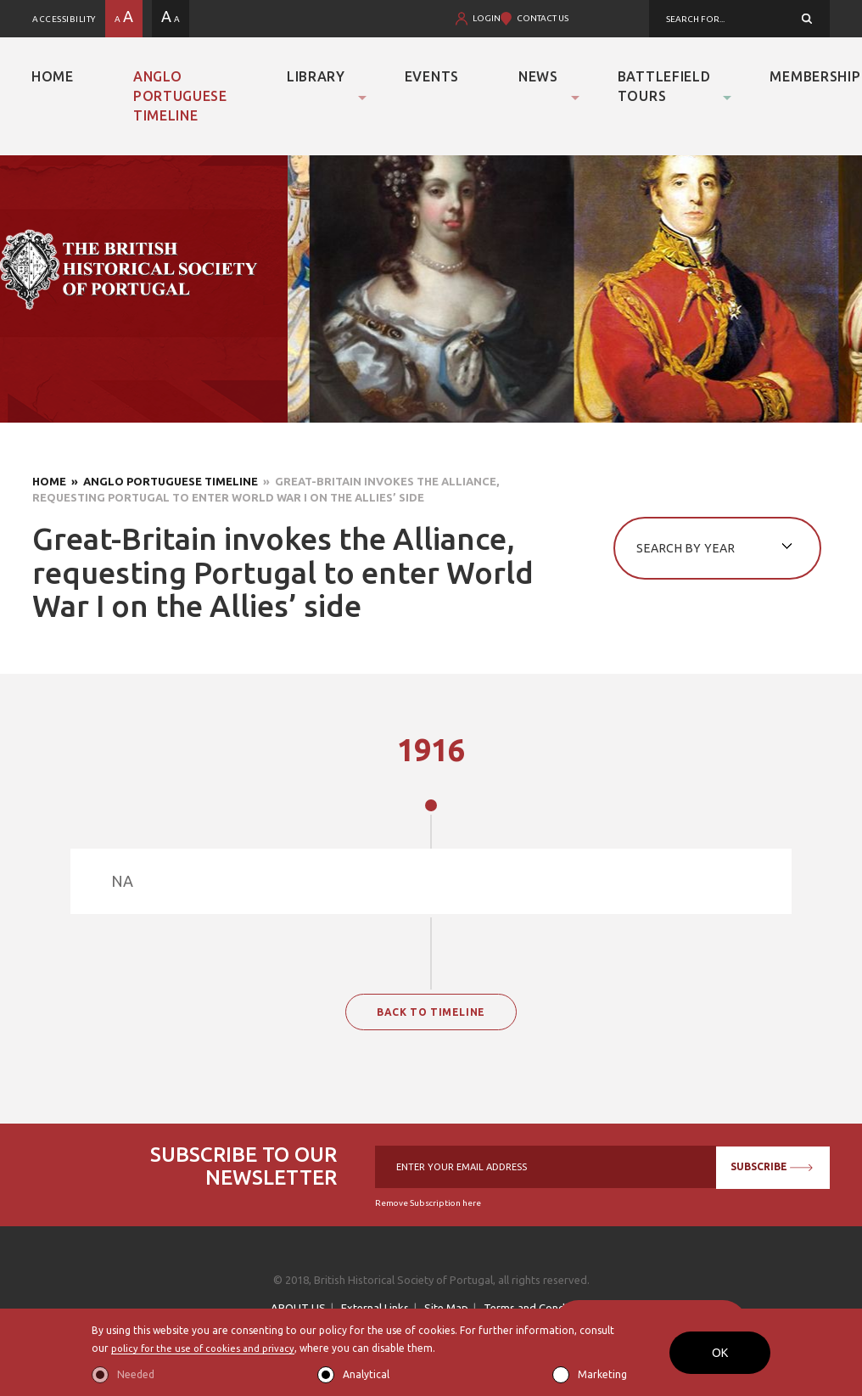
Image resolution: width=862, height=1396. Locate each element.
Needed (135, 1374)
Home (52, 76)
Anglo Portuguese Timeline (180, 96)
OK (720, 1353)
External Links (375, 1308)
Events (432, 76)
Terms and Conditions (538, 1308)
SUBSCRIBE (769, 1166)
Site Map (446, 1308)
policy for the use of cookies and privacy (207, 1348)
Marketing (602, 1374)
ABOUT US (298, 1308)
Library (316, 76)
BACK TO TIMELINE (431, 1012)
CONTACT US (542, 18)
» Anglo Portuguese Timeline (162, 481)
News (538, 76)
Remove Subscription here (428, 1203)
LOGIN (487, 18)
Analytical (366, 1374)
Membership (815, 76)
